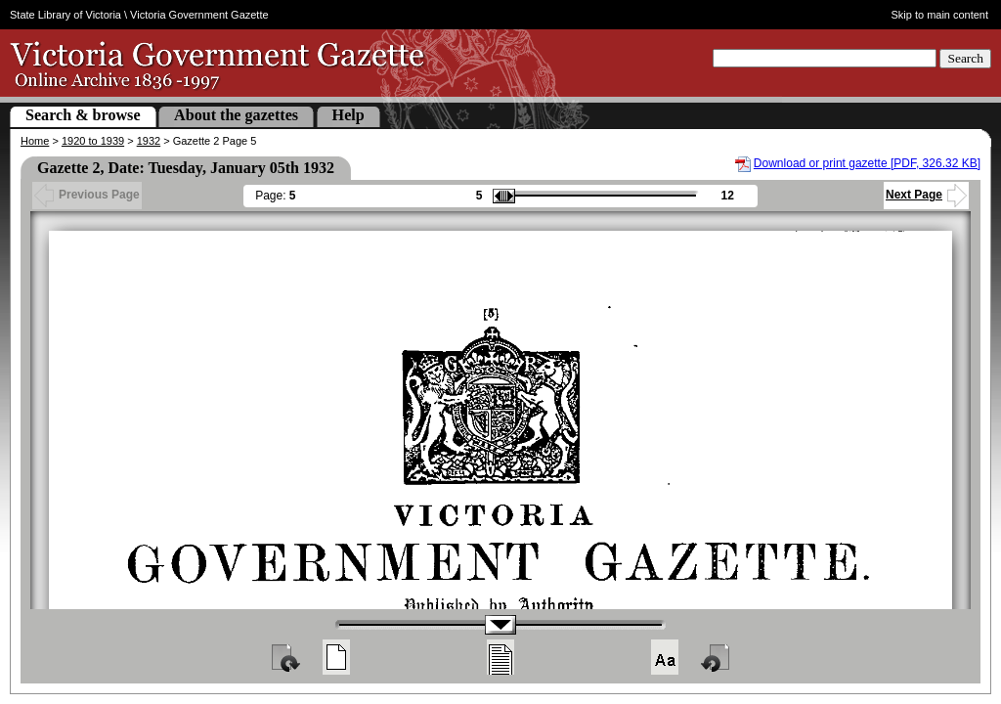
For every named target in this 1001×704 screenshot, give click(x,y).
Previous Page (87, 194)
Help (348, 115)
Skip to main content (940, 15)
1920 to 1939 (93, 141)
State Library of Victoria (65, 15)
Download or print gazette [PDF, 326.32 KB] (867, 163)
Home (35, 141)
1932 (148, 141)
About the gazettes (236, 115)
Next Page (926, 194)
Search (965, 58)
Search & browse (83, 115)
